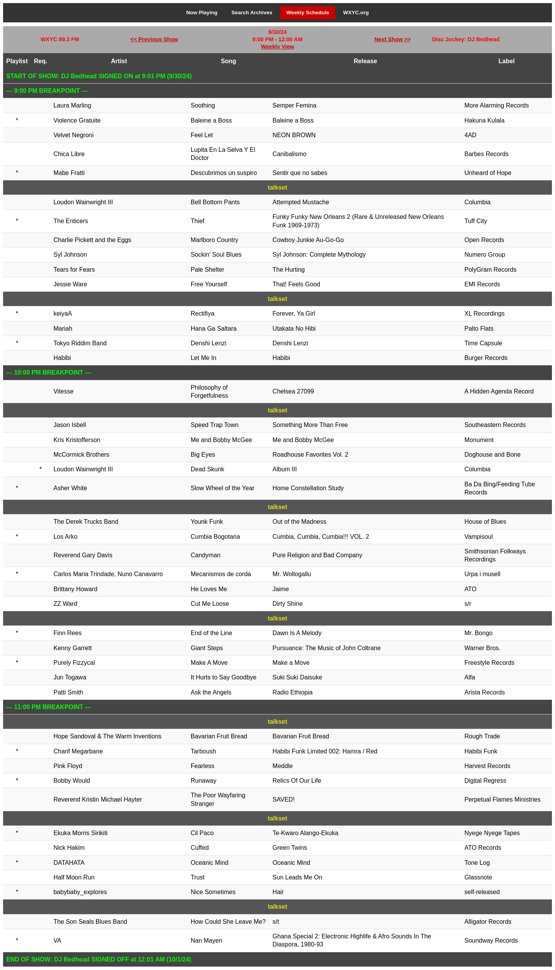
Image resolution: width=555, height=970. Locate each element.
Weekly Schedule (307, 12)
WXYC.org (355, 12)
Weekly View (277, 47)
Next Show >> (392, 39)
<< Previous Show (154, 39)
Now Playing (201, 12)
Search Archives (252, 12)
